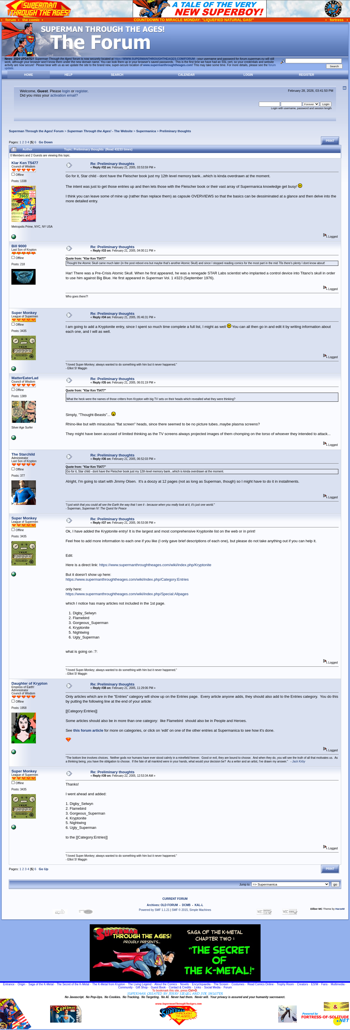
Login (248, 74)
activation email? (64, 95)
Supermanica (146, 131)
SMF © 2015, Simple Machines (191, 909)
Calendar (186, 74)
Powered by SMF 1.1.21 (154, 909)
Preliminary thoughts (175, 131)
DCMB (186, 905)
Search (117, 74)
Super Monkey (24, 313)
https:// (154, 58)
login (66, 91)
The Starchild (23, 454)
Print (330, 140)
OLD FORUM (169, 905)
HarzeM (340, 908)
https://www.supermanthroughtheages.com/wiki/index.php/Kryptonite (155, 565)
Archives (153, 905)
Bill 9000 (18, 246)
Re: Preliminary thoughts (113, 164)
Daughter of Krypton (29, 683)
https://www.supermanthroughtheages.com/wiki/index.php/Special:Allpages (127, 594)
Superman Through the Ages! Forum (36, 131)
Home (28, 74)
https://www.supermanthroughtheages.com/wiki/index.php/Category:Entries (127, 579)
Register (306, 74)
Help (69, 74)
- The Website (100, 131)
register (81, 91)
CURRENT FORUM (174, 898)
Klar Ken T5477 (24, 163)
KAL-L (199, 905)
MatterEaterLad (24, 378)
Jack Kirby (298, 761)
